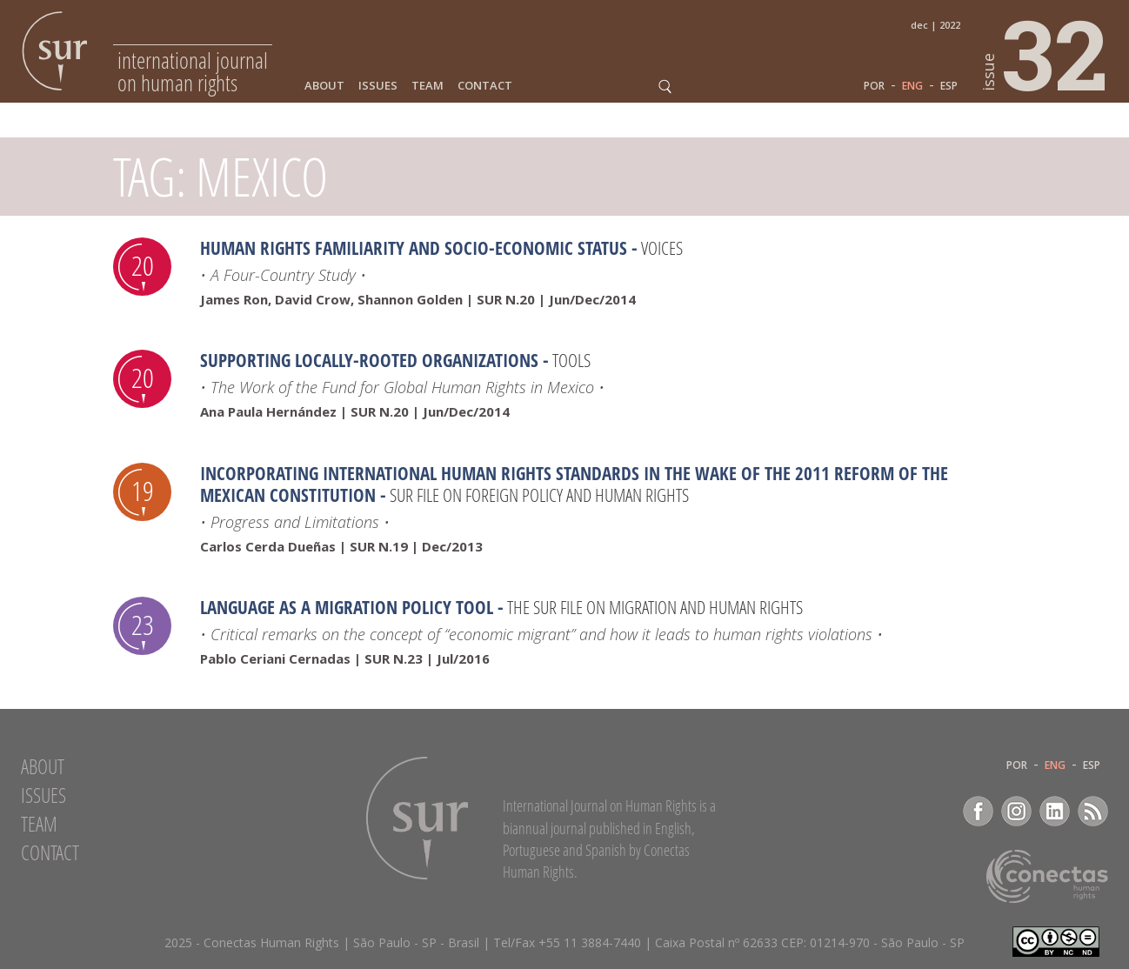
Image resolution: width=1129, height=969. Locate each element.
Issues (377, 85)
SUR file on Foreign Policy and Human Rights (539, 495)
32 (1045, 53)
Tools (571, 360)
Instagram (1016, 811)
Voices (662, 248)
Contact (485, 85)
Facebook (978, 811)
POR (874, 86)
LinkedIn (1054, 811)
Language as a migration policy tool (346, 607)
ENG (912, 86)
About (324, 85)
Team (427, 85)
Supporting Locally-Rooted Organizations (369, 360)
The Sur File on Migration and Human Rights (655, 607)
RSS (1093, 811)
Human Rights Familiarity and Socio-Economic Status (413, 248)
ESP (949, 86)
